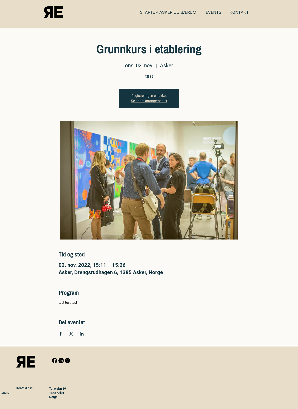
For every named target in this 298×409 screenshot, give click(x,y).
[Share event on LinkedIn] (82, 334)
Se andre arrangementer (149, 101)
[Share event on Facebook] (61, 334)
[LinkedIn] (61, 360)
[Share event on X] (71, 334)
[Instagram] (67, 360)
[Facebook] (54, 360)
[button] (239, 12)
